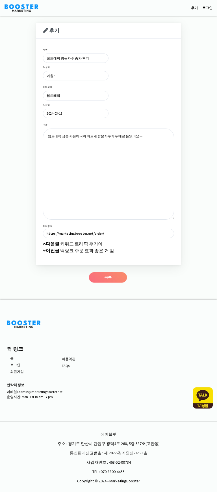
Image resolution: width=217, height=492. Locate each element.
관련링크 (47, 226)
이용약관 (68, 359)
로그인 (207, 8)
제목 (45, 49)
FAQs (66, 365)
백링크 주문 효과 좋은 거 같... (80, 250)
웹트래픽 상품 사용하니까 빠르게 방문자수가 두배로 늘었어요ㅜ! (108, 174)
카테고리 (47, 86)
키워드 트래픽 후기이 (73, 244)
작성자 (46, 67)
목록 (108, 277)
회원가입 (17, 371)
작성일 (46, 104)
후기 (194, 8)
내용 (45, 124)
